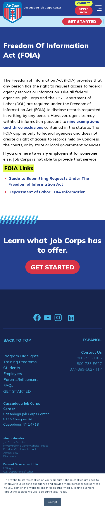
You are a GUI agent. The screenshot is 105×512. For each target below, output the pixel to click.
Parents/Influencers (20, 379)
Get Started (82, 21)
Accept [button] (52, 501)
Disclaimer (9, 456)
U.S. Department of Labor (18, 471)
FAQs (8, 385)
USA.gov (8, 468)
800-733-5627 (89, 363)
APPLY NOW (83, 10)
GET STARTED (17, 391)
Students (11, 367)
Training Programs (20, 361)
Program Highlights (21, 355)
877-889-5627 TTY (86, 369)
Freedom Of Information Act (19, 449)
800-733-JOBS (89, 358)
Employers (12, 373)
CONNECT (83, 3)
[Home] (12, 12)
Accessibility (10, 452)
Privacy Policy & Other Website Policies (25, 445)
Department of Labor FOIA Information (47, 191)
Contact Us (91, 352)
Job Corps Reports (14, 442)
